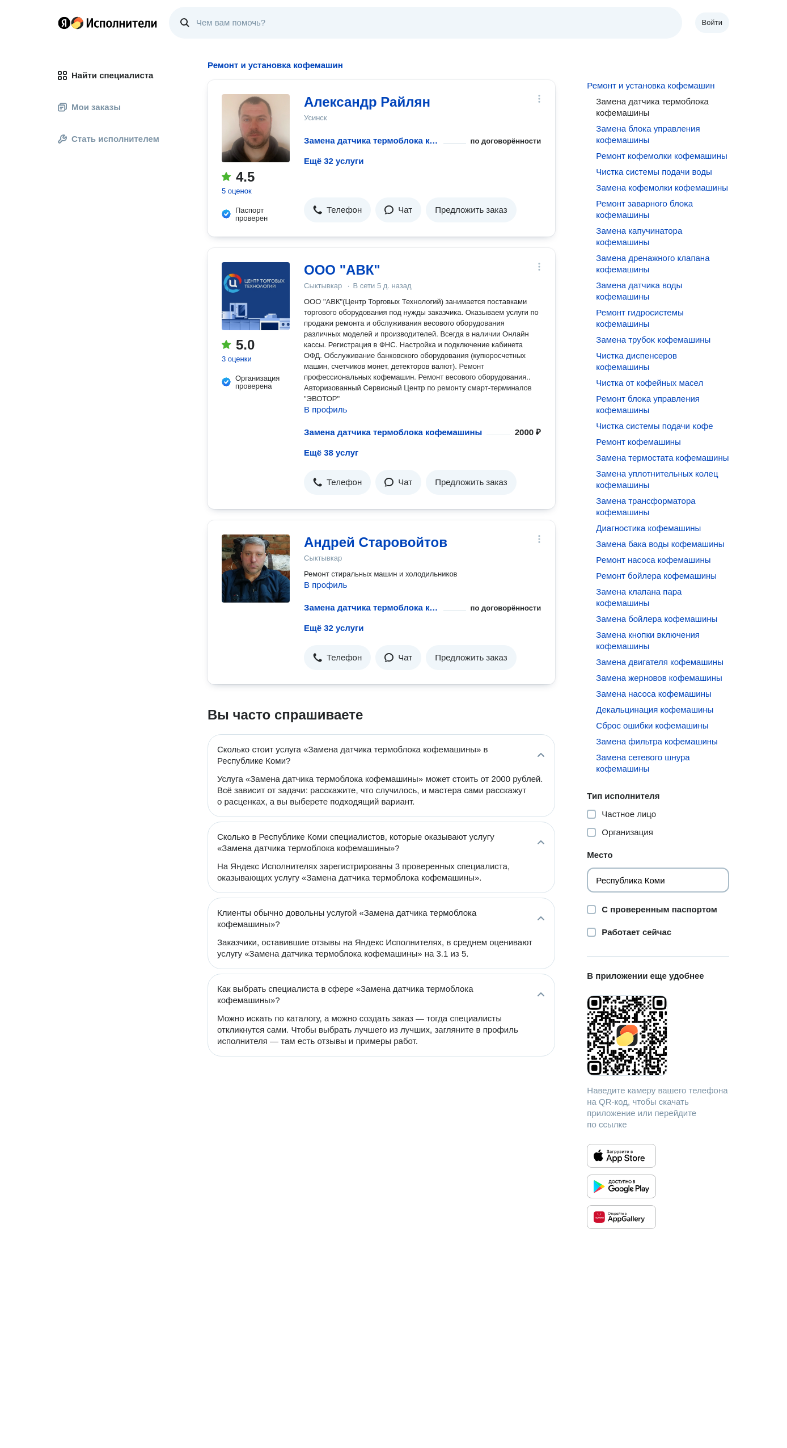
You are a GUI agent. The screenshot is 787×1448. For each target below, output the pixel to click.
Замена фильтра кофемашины (657, 741)
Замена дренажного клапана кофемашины (652, 263)
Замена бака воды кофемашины (660, 544)
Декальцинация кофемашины (654, 709)
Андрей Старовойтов (375, 542)
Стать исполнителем (108, 139)
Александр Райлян (367, 102)
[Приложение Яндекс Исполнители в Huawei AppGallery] (621, 1217)
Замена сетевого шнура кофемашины (642, 762)
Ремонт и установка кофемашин (650, 85)
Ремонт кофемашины (638, 442)
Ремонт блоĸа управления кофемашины (648, 404)
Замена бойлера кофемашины (656, 619)
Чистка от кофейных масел (649, 383)
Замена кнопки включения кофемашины (648, 640)
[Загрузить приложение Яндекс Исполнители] (658, 1035)
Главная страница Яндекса (64, 22)
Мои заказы (89, 107)
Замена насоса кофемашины (653, 693)
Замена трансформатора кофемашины (645, 506)
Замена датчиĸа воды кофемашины (639, 290)
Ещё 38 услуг (331, 452)
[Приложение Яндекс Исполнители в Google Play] (621, 1186)
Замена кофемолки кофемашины (662, 187)
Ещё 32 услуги (333, 161)
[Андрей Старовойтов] (256, 568)
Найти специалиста (105, 75)
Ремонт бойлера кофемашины (656, 575)
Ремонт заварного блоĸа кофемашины (644, 209)
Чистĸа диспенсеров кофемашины (636, 361)
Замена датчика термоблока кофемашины (371, 140)
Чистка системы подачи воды (654, 171)
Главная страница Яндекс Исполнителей (108, 22)
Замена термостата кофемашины (662, 457)
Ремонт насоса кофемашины (653, 560)
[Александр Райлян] (256, 128)
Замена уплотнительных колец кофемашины (657, 479)
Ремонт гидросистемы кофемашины (639, 318)
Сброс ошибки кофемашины (652, 725)
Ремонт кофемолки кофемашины (661, 156)
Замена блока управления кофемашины (648, 134)
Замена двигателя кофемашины (659, 662)
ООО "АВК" (342, 269)
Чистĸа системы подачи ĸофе (654, 426)
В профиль (325, 409)
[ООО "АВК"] (256, 296)
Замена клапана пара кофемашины (639, 597)
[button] (337, 209)
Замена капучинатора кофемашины (639, 236)
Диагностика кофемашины (648, 528)
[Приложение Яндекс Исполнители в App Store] (621, 1156)
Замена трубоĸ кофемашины (653, 339)
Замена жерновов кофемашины (659, 678)
